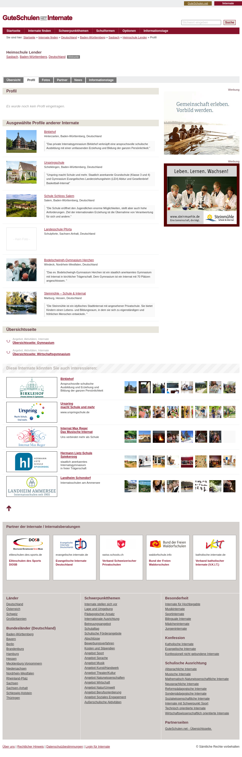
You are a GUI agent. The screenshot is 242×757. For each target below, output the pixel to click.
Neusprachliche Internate (182, 684)
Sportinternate (174, 614)
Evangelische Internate (180, 649)
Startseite (13, 31)
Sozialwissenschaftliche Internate (187, 698)
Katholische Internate (179, 644)
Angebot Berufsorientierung (102, 692)
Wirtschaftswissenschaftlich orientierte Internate (197, 713)
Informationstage (156, 31)
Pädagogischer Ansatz (99, 614)
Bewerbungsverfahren (99, 643)
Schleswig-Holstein (19, 693)
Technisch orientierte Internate (185, 708)
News (78, 80)
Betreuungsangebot (97, 624)
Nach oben (8, 508)
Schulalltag (91, 628)
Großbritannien (16, 619)
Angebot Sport (94, 653)
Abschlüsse (92, 638)
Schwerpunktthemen (73, 31)
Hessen (11, 659)
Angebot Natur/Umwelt (99, 687)
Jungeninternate (176, 628)
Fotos (46, 80)
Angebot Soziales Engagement (105, 697)
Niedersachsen (16, 668)
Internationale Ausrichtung (101, 619)
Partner (62, 80)
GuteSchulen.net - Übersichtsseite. (188, 728)
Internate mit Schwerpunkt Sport (186, 703)
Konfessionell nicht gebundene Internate (192, 654)
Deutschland (69, 37)
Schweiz (12, 614)
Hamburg (12, 654)
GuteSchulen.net (198, 3)
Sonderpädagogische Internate (185, 693)
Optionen (129, 31)
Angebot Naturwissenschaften (104, 677)
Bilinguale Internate (178, 619)
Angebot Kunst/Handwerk (101, 668)
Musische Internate (178, 674)
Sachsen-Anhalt (17, 688)
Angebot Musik (94, 663)
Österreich (13, 609)
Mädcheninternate (177, 624)
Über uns (9, 746)
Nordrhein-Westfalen (20, 673)
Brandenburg (15, 649)
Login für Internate (97, 746)
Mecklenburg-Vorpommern (24, 663)
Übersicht (13, 80)
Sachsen (12, 683)
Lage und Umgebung (98, 609)
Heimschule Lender (135, 37)
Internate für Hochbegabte (182, 604)
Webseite (73, 57)
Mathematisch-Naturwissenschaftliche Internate (197, 679)
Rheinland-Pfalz (17, 678)
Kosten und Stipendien (99, 648)
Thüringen (13, 698)
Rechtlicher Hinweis (30, 746)
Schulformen (105, 31)
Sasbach (114, 37)
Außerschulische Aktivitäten (103, 702)
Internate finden (39, 31)
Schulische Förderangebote (103, 633)
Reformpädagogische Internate (186, 689)
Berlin (10, 644)
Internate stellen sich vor (100, 604)
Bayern (11, 639)
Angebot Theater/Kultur (100, 673)
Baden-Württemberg (92, 37)
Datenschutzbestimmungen (64, 746)
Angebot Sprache (96, 658)
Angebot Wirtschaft (97, 682)
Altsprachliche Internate (181, 669)
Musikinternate (175, 609)
